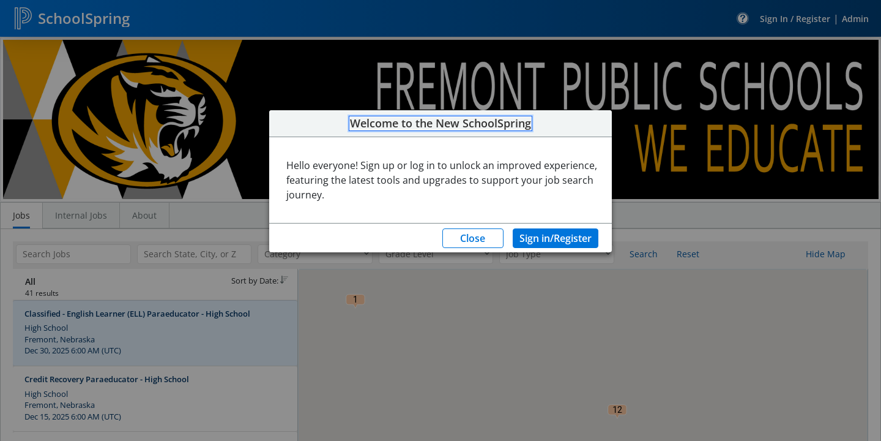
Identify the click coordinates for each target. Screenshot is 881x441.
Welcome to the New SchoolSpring (440, 123)
